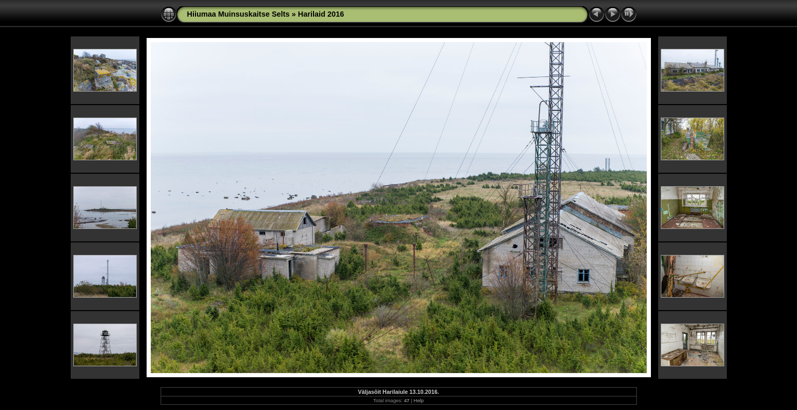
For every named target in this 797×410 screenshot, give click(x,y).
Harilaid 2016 (321, 14)
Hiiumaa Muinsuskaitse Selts (238, 14)
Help (418, 400)
